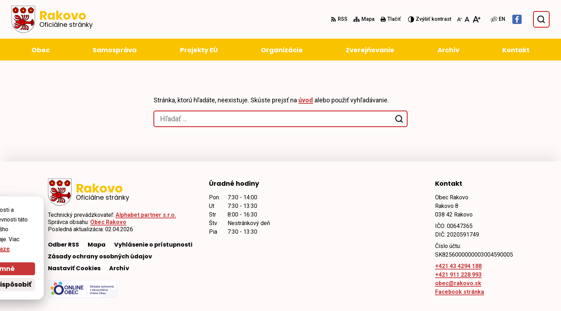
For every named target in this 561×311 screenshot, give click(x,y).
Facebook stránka (459, 291)
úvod (305, 100)
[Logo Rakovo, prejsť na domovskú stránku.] (52, 19)
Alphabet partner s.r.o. (146, 215)
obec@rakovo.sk (458, 283)
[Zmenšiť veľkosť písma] (459, 19)
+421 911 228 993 (458, 274)
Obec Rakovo (108, 222)
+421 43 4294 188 (458, 266)
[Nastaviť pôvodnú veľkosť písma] (467, 19)
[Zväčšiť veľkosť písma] (476, 19)
